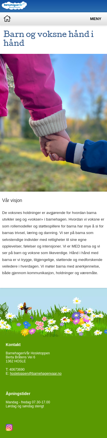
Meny (95, 19)
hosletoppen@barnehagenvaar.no (36, 374)
